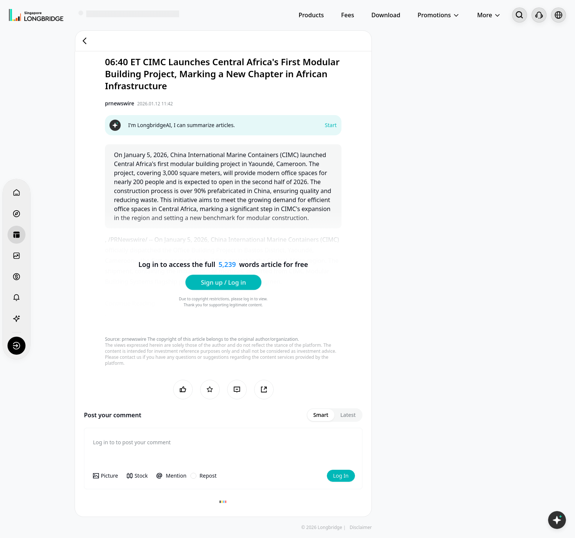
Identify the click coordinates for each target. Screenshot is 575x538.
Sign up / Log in (223, 282)
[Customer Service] (539, 14)
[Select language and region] (558, 14)
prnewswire (134, 339)
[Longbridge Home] (36, 15)
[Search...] (519, 14)
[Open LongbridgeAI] (557, 520)
